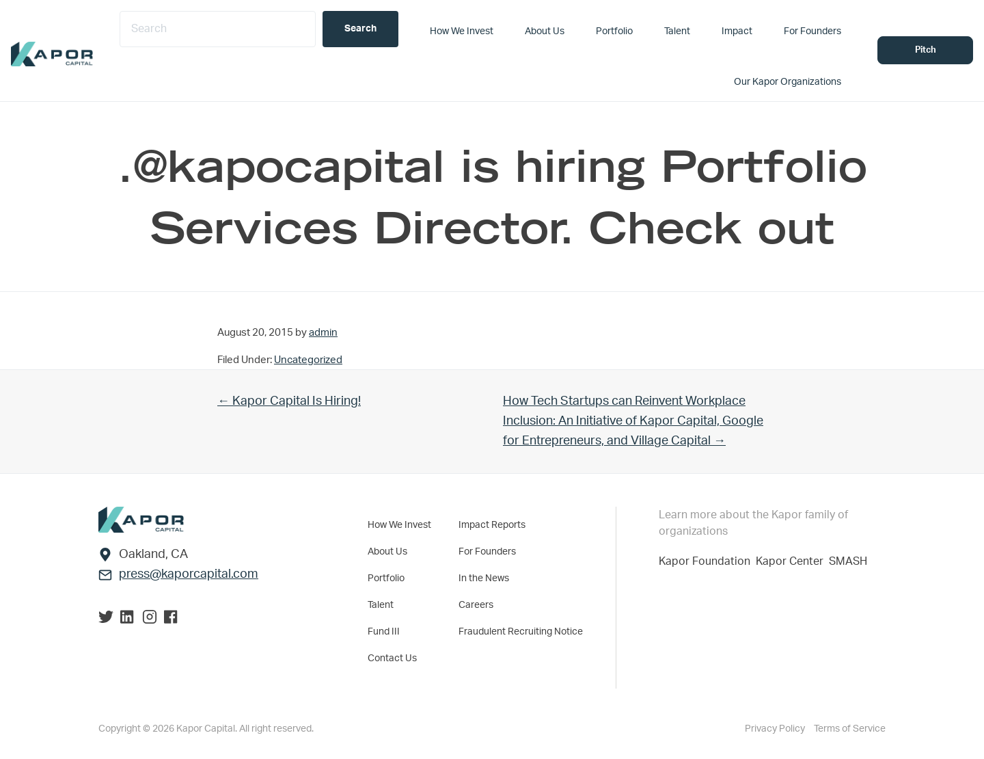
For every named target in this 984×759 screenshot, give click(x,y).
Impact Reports (492, 525)
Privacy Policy (776, 729)
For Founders (487, 552)
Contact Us (392, 658)
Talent (381, 605)
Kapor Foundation (707, 561)
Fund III (384, 632)
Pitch (925, 50)
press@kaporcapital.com (188, 574)
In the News (484, 578)
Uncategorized (308, 360)
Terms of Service (850, 729)
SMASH (848, 561)
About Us (387, 552)
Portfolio (386, 578)
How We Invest (399, 525)
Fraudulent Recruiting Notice (521, 632)
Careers (476, 605)
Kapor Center (792, 561)
